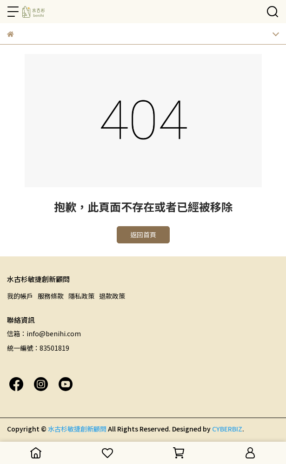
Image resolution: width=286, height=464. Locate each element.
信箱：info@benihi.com (44, 333)
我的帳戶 (20, 296)
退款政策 (112, 296)
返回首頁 (143, 234)
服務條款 (51, 296)
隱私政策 (81, 296)
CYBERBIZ (227, 428)
